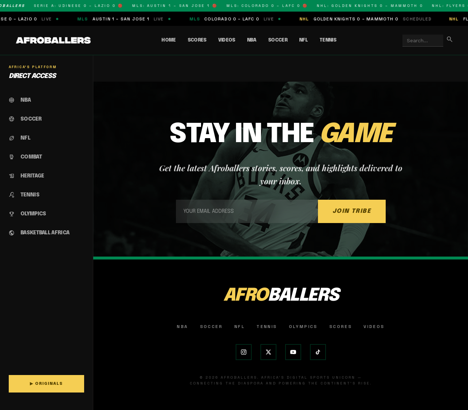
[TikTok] (318, 352)
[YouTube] (293, 352)
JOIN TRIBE (352, 211)
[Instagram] (244, 352)
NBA (251, 40)
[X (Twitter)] (268, 352)
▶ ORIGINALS (46, 384)
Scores (197, 40)
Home (168, 40)
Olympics (303, 326)
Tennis (327, 40)
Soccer (277, 40)
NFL (303, 40)
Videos (226, 40)
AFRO (280, 296)
